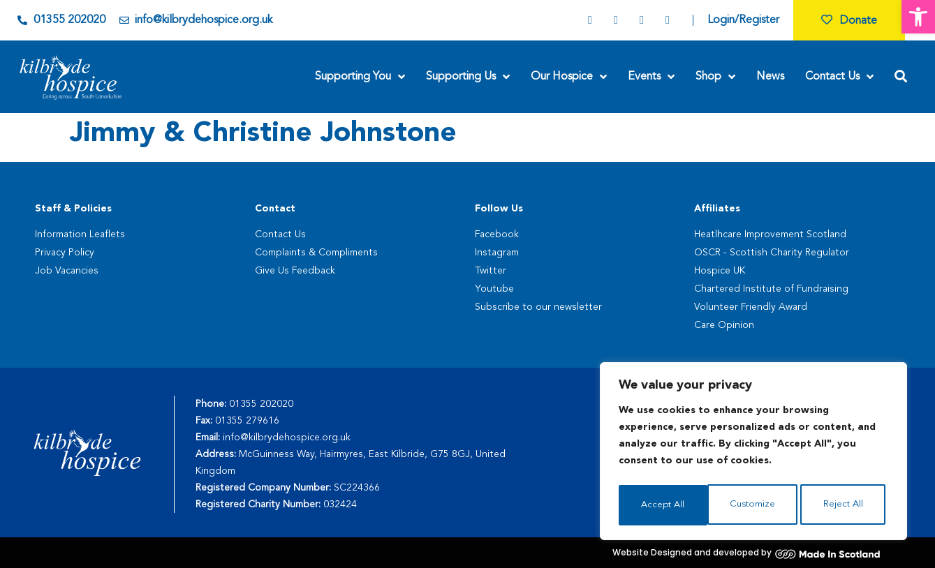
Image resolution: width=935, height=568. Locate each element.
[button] (918, 16)
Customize (663, 505)
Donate (849, 21)
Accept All (844, 505)
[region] (753, 453)
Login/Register (743, 20)
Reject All (754, 505)
